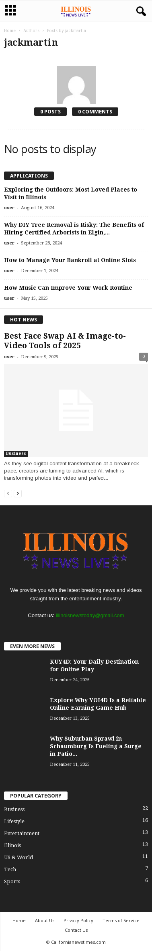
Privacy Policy (78, 920)
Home (10, 30)
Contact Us (76, 930)
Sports (12, 881)
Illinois (12, 845)
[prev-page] (8, 493)
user (9, 207)
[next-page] (18, 493)
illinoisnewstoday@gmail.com (90, 615)
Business (16, 453)
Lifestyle (14, 821)
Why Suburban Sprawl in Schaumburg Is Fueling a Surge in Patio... (96, 746)
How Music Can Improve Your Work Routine (68, 288)
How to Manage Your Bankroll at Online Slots (70, 260)
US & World (18, 857)
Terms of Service (121, 920)
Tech (10, 869)
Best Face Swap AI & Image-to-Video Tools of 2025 (65, 340)
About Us (44, 920)
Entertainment (21, 833)
